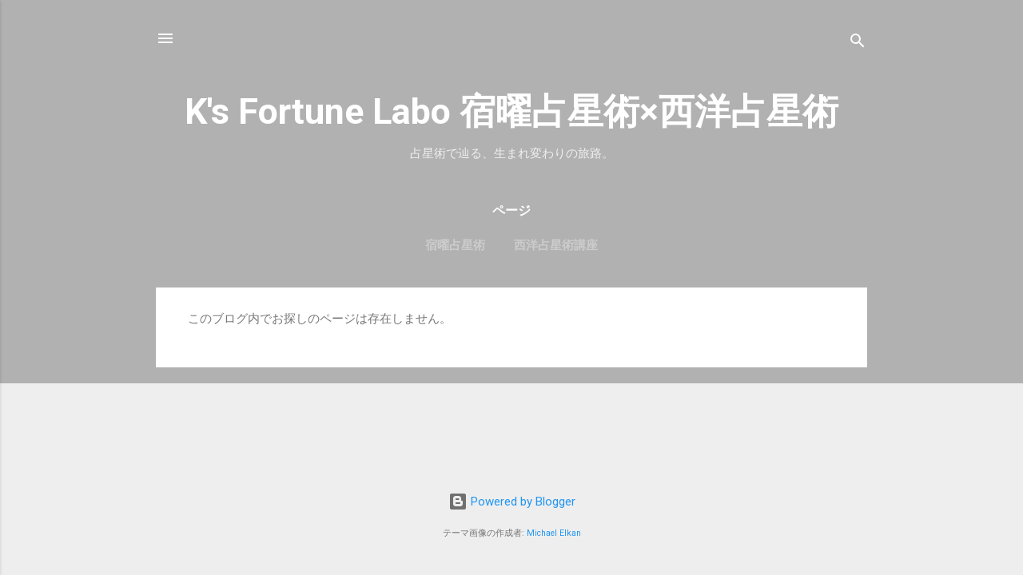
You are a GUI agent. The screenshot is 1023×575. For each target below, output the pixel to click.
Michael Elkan (554, 533)
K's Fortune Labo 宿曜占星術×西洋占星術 (511, 111)
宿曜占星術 (455, 245)
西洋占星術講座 (556, 245)
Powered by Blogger (511, 501)
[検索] (857, 43)
